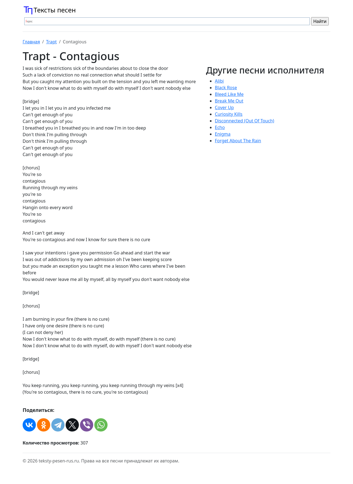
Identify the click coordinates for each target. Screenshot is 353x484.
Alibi (219, 81)
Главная (31, 42)
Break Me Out (229, 101)
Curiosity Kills (228, 114)
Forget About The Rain (238, 141)
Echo (220, 127)
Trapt (51, 42)
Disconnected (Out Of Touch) (244, 121)
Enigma (223, 134)
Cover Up (224, 107)
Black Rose (226, 88)
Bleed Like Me (229, 94)
